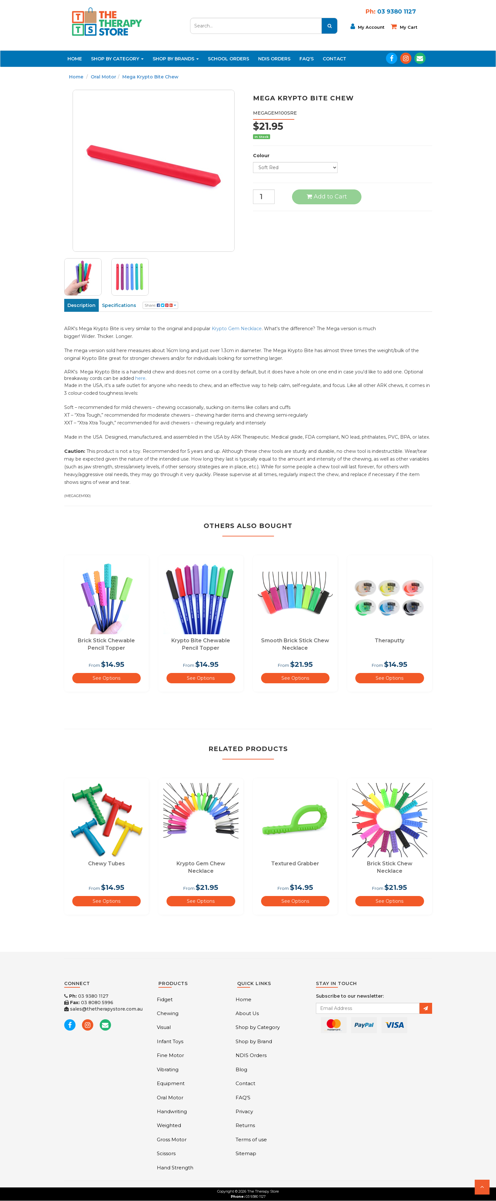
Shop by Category (258, 1027)
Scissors (166, 1153)
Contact (334, 59)
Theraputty (389, 640)
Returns (245, 1125)
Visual (164, 1027)
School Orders (228, 59)
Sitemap (246, 1153)
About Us (247, 1013)
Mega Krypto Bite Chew (150, 77)
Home (74, 59)
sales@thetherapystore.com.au (103, 1009)
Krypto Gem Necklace (237, 328)
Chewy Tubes (106, 863)
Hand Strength (175, 1168)
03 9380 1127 (86, 996)
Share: (160, 305)
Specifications (119, 305)
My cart (404, 26)
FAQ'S (306, 59)
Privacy (244, 1111)
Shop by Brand (254, 1041)
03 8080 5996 (88, 1002)
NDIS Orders (274, 59)
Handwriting (172, 1111)
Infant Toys (170, 1041)
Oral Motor (103, 77)
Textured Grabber (295, 863)
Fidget (165, 999)
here (140, 378)
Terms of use (251, 1139)
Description (81, 305)
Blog (241, 1069)
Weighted (169, 1125)
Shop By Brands (176, 59)
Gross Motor (172, 1139)
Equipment (171, 1083)
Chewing (167, 1013)
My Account (367, 26)
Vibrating (167, 1069)
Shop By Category (117, 59)
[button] (482, 1187)
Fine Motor (170, 1055)
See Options (106, 678)
